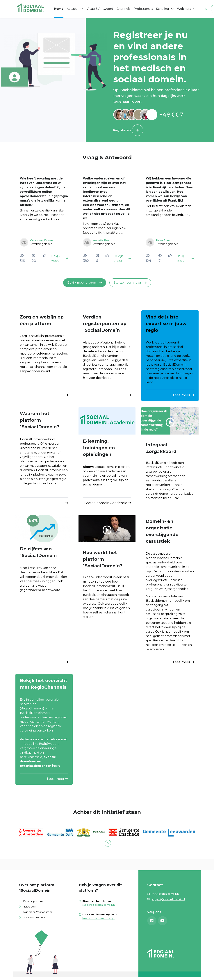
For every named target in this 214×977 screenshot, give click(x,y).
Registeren (128, 130)
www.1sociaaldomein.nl (165, 893)
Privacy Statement (34, 917)
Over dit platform (33, 901)
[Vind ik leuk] (45, 256)
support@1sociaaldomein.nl (98, 904)
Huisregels (29, 906)
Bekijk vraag (59, 258)
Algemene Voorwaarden (38, 911)
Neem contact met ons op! (98, 918)
